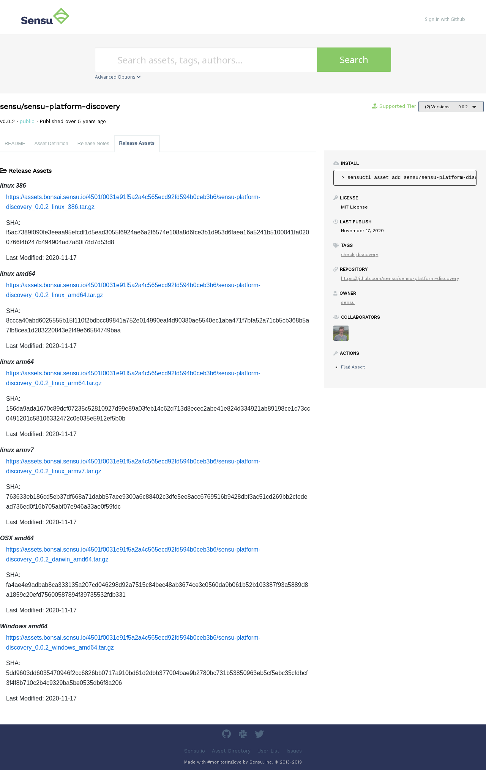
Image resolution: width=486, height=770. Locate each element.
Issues (294, 750)
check (348, 254)
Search (354, 59)
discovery (367, 254)
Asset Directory (231, 750)
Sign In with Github (445, 19)
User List (268, 750)
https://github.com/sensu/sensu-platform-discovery (400, 278)
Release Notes (93, 143)
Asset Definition (51, 143)
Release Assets (137, 143)
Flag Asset (353, 367)
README (15, 143)
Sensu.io (194, 750)
